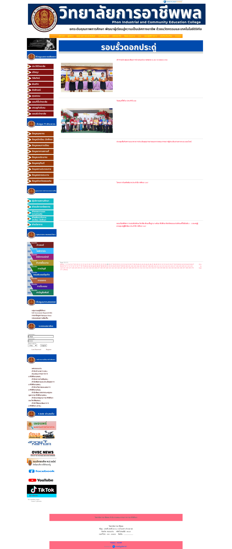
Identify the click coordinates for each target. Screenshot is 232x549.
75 (75, 266)
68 (61, 266)
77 (79, 266)
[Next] (65, 269)
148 (130, 268)
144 (118, 268)
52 (162, 264)
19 (95, 264)
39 (136, 264)
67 (193, 264)
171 (61, 269)
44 (146, 264)
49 (156, 264)
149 (132, 268)
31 (120, 264)
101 (129, 266)
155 (149, 268)
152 (141, 268)
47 (152, 264)
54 (166, 264)
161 (167, 268)
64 (187, 264)
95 (116, 266)
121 (185, 266)
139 (104, 268)
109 (152, 266)
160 (164, 268)
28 (114, 264)
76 (77, 266)
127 (70, 268)
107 (146, 266)
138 (101, 268)
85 (95, 266)
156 (152, 268)
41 (140, 264)
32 (122, 264)
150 (135, 268)
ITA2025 (178, 36)
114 (166, 266)
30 (118, 264)
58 (175, 264)
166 (181, 268)
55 (169, 264)
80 (85, 266)
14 (85, 264)
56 (171, 264)
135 (92, 268)
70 (65, 266)
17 (91, 264)
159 (161, 268)
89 (103, 266)
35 (128, 264)
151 (138, 268)
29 (116, 264)
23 (103, 264)
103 (135, 266)
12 (81, 264)
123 (191, 266)
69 (63, 266)
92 (110, 266)
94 (114, 266)
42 (142, 264)
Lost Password (36, 349)
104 (138, 266)
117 (174, 266)
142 (112, 268)
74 (73, 266)
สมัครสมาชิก (116, 36)
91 (108, 266)
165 (178, 268)
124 (61, 268)
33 (124, 264)
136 (95, 268)
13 (83, 264)
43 (144, 264)
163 (172, 268)
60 (179, 264)
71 (67, 266)
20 (97, 264)
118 (177, 266)
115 (169, 266)
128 (73, 268)
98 (122, 266)
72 (69, 266)
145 (121, 268)
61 (181, 264)
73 (71, 266)
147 (127, 268)
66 (191, 264)
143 (115, 268)
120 (183, 266)
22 (101, 264)
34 (126, 264)
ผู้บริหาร (70, 36)
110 (155, 266)
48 (154, 264)
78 (81, 266)
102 (132, 266)
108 (149, 266)
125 (64, 268)
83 (91, 266)
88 (102, 266)
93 (112, 266)
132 (84, 268)
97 (120, 266)
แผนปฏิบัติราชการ (150, 36)
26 (110, 264)
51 (160, 264)
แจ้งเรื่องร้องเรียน (166, 36)
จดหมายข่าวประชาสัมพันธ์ (85, 36)
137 (98, 268)
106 (143, 266)
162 (169, 268)
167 (184, 268)
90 (106, 266)
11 (79, 264)
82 (89, 266)
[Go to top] (200, 266)
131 (81, 268)
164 (175, 268)
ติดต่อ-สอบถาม (129, 36)
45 (148, 264)
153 (144, 268)
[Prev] (62, 264)
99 (124, 266)
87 (99, 266)
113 (163, 266)
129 (75, 268)
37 (132, 264)
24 (106, 264)
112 (160, 266)
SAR (139, 36)
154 (147, 268)
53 (164, 264)
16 (89, 264)
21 (99, 264)
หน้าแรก (62, 36)
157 (155, 268)
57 (173, 264)
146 (124, 268)
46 (150, 264)
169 (189, 268)
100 (126, 266)
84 (93, 266)
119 (180, 266)
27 (112, 264)
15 (87, 264)
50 (158, 264)
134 (90, 268)
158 (158, 268)
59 (177, 264)
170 (192, 268)
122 (188, 266)
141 (110, 268)
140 (107, 268)
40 (138, 264)
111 (158, 266)
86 (97, 266)
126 (67, 268)
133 (87, 268)
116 (171, 266)
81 (87, 266)
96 (118, 266)
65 (189, 264)
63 (185, 264)
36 (130, 264)
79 (83, 266)
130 (78, 268)
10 (77, 264)
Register (48, 349)
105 (141, 266)
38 (134, 264)
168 (187, 268)
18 (93, 264)
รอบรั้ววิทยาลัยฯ (103, 36)
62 (183, 264)
